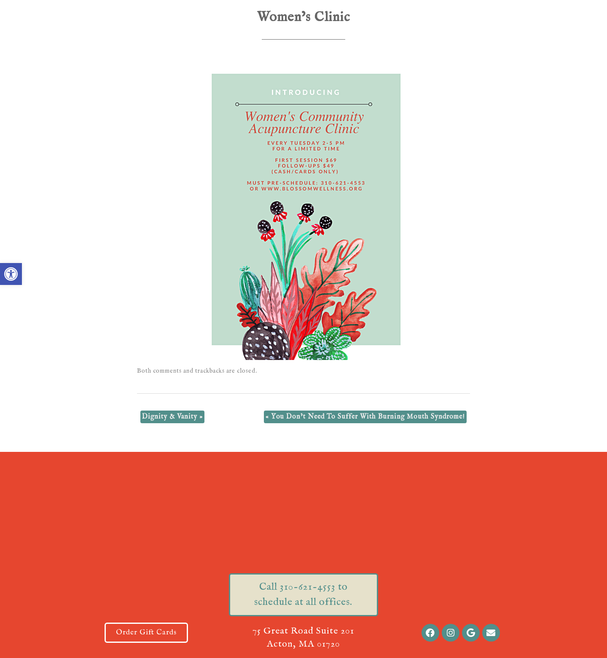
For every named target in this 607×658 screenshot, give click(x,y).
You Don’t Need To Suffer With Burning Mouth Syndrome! (365, 417)
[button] (11, 274)
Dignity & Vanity (172, 417)
